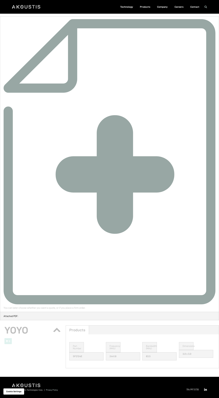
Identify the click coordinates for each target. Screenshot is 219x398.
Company (162, 6)
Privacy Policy (52, 390)
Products (145, 6)
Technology (126, 6)
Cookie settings (13, 391)
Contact (194, 6)
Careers (179, 6)
